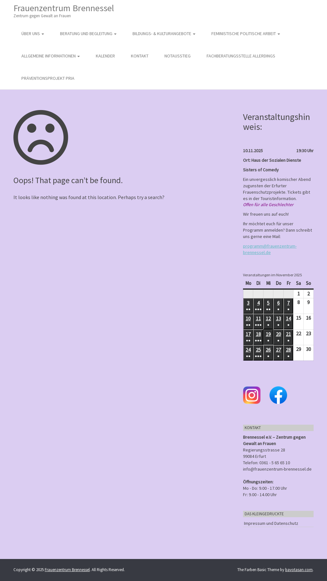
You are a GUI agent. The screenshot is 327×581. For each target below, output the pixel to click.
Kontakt (139, 56)
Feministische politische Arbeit (245, 33)
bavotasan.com (299, 569)
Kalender (105, 56)
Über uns (32, 33)
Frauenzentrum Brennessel (63, 10)
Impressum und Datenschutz (271, 523)
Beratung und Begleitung (88, 33)
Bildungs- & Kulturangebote (164, 33)
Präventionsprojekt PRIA (47, 78)
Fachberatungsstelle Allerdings (241, 56)
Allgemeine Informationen (50, 56)
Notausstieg (177, 56)
